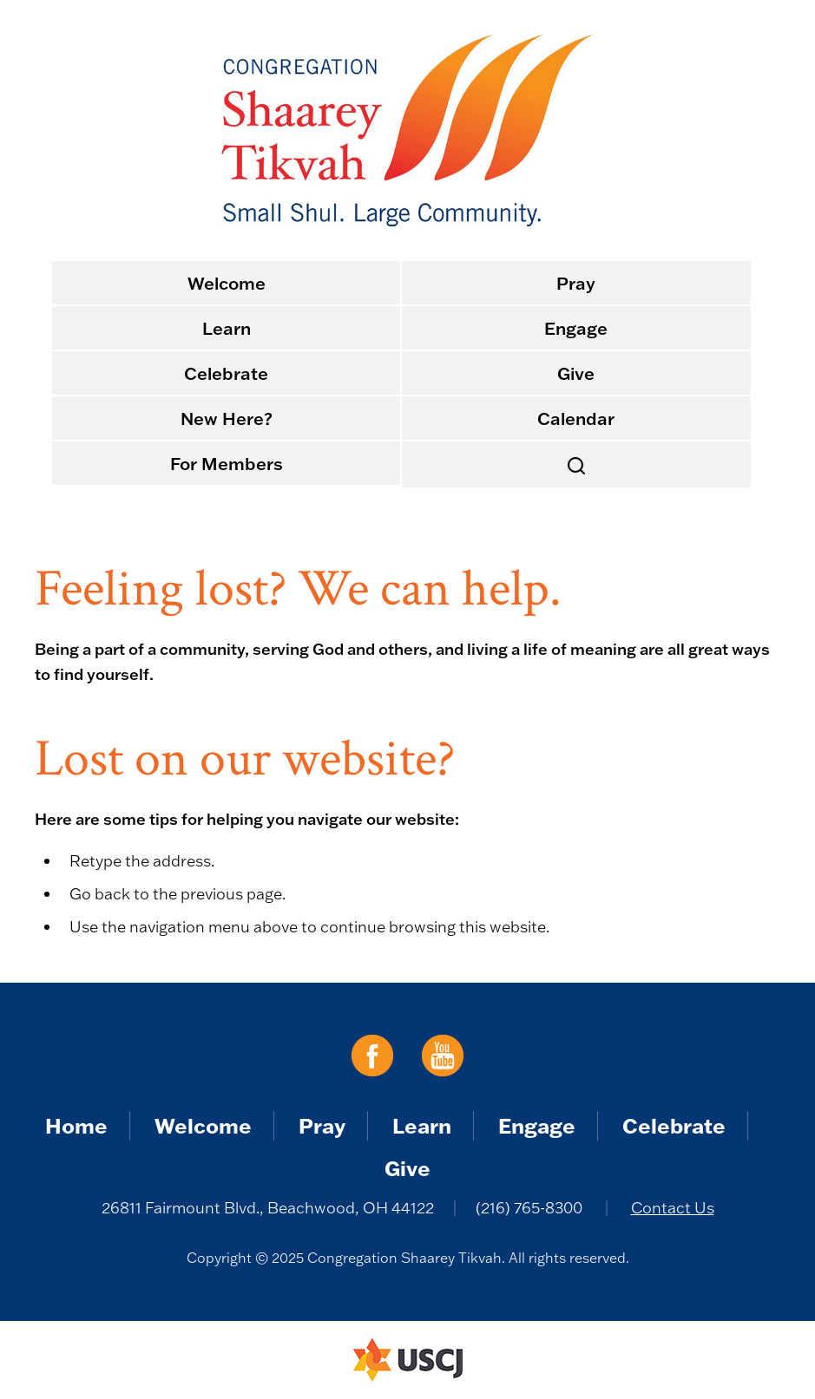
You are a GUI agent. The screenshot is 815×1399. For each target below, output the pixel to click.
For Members (226, 463)
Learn (226, 328)
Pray (575, 282)
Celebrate (226, 373)
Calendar (576, 418)
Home (76, 1125)
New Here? (227, 418)
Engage (576, 328)
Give (576, 373)
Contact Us (672, 1208)
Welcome (226, 282)
